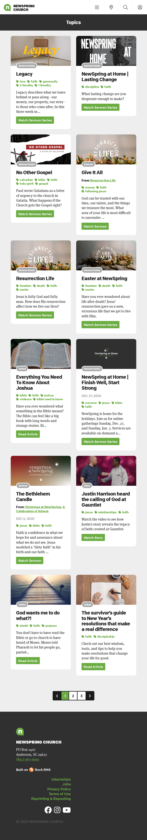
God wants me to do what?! (38, 615)
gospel (41, 183)
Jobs (66, 784)
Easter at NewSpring (104, 278)
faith (32, 81)
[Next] (90, 695)
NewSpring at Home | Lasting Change (105, 76)
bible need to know (48, 399)
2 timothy (24, 85)
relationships (106, 512)
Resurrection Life (103, 180)
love (20, 81)
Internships (61, 779)
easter (22, 290)
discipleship (104, 636)
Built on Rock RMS (33, 770)
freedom (23, 286)
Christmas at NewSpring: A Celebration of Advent (40, 509)
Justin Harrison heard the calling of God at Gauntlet (106, 499)
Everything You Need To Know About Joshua (39, 382)
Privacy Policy (59, 789)
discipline (90, 87)
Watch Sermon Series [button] (35, 120)
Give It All (92, 172)
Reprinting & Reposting (51, 798)
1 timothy (43, 85)
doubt (22, 625)
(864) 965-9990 (27, 759)
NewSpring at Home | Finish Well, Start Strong (105, 382)
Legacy (24, 74)
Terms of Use (60, 794)
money (88, 187)
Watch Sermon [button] (95, 226)
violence (23, 399)
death (39, 286)
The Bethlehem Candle (33, 496)
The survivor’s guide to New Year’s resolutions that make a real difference (106, 621)
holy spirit (24, 183)
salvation (24, 180)
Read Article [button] (28, 434)
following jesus (94, 191)
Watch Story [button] (93, 538)
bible (40, 180)
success (89, 403)
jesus (104, 403)
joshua (47, 395)
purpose (49, 625)
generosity (48, 81)
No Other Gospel (34, 172)
